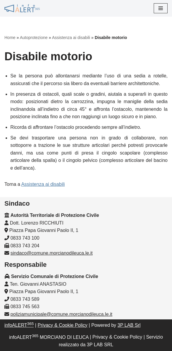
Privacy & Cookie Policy (62, 325)
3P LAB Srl (128, 325)
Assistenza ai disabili (71, 37)
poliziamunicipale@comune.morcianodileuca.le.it (61, 314)
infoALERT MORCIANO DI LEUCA (49, 337)
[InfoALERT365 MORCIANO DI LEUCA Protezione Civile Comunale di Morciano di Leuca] (22, 8)
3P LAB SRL (100, 344)
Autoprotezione (33, 37)
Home (9, 37)
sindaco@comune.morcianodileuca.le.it (51, 253)
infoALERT (19, 325)
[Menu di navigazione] (161, 8)
